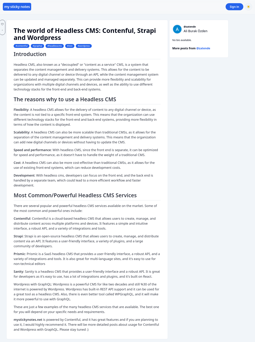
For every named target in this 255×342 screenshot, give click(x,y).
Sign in (234, 7)
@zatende (190, 26)
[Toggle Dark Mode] (248, 6)
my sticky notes (17, 6)
